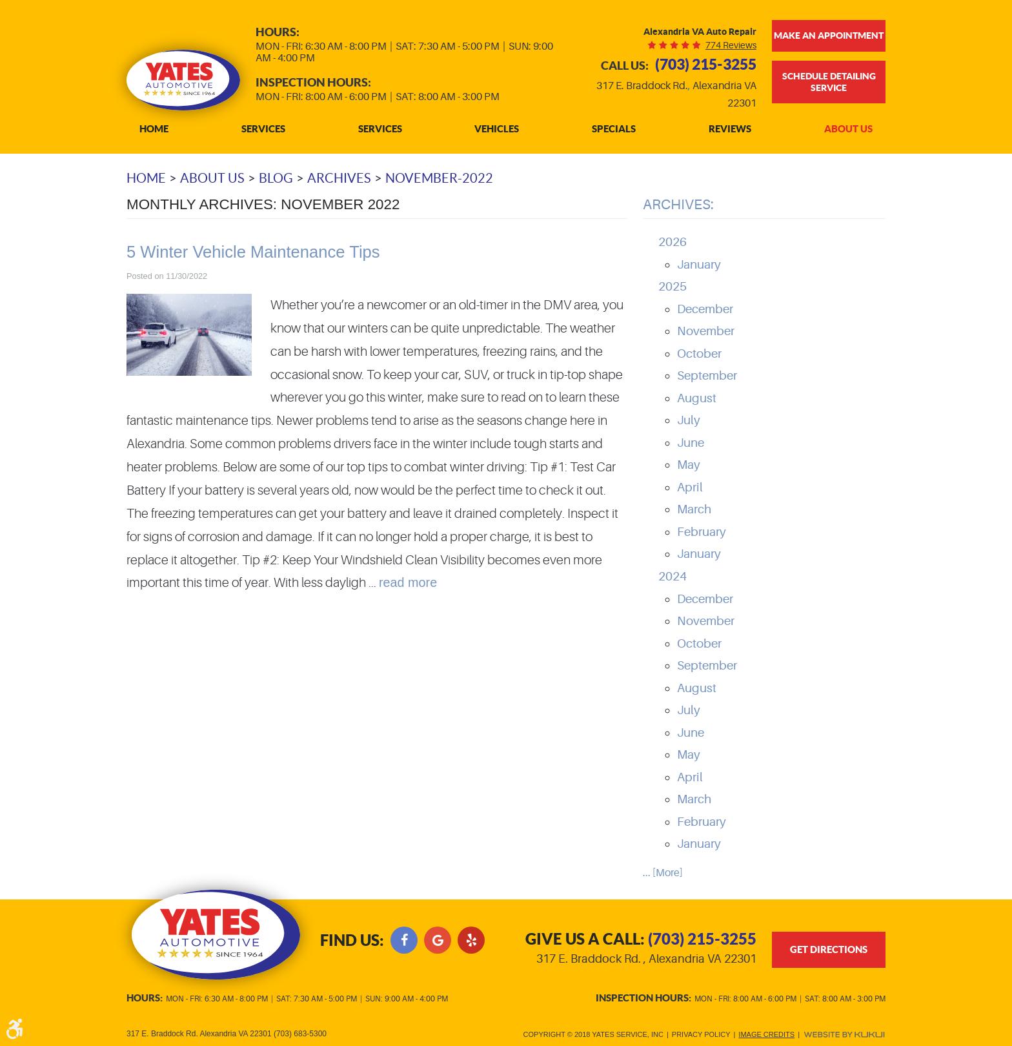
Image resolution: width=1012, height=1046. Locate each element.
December (705, 309)
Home (153, 129)
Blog (276, 178)
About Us (848, 129)
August (696, 398)
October (699, 354)
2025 (672, 287)
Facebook (404, 940)
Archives (339, 178)
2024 (672, 576)
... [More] (663, 873)
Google (437, 940)
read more (408, 582)
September (707, 376)
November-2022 (439, 178)
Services (263, 129)
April (690, 487)
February (701, 532)
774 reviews (730, 45)
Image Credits (766, 1034)
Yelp (471, 940)
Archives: (678, 204)
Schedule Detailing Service (829, 82)
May (688, 465)
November (705, 331)
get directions (828, 949)
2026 (672, 242)
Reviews (730, 129)
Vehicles (496, 129)
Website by (844, 1035)
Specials (614, 129)
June (690, 443)
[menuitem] (153, 129)
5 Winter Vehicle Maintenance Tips (253, 252)
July (688, 420)
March (694, 509)
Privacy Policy (701, 1034)
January (699, 265)
